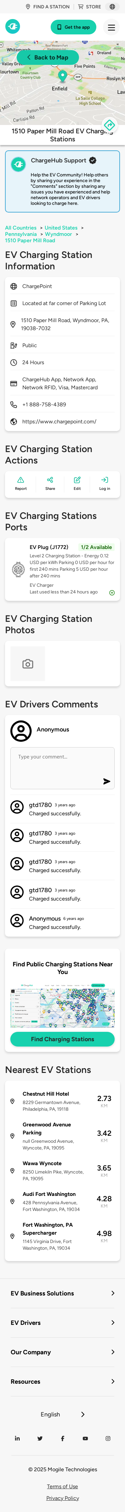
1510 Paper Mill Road (30, 240)
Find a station (47, 7)
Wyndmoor (58, 234)
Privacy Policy (62, 1498)
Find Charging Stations (62, 1039)
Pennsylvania (21, 234)
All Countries (20, 228)
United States (61, 228)
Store (89, 7)
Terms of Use (62, 1486)
